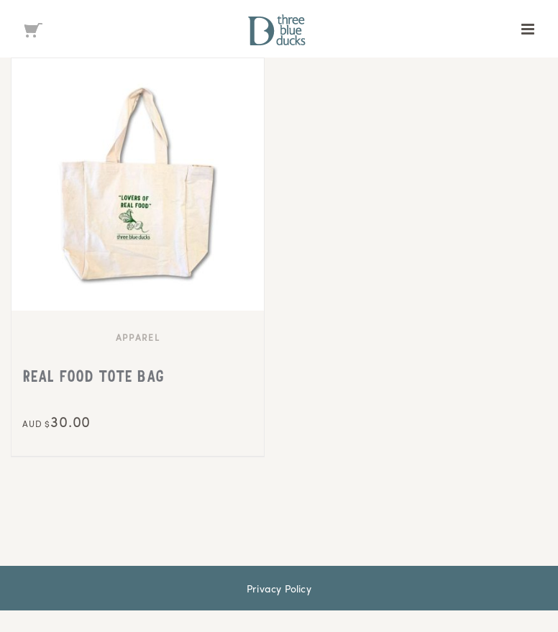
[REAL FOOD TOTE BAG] (138, 184)
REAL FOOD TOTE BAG (93, 378)
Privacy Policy (279, 588)
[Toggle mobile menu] (528, 29)
